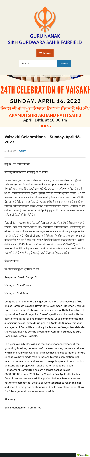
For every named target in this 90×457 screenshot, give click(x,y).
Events (22, 151)
